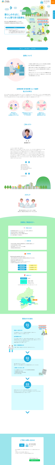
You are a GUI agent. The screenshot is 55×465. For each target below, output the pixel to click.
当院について (18, 48)
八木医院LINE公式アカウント (34, 460)
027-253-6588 (47, 1)
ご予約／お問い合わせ (53, 14)
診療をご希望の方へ (27, 48)
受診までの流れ (36, 48)
